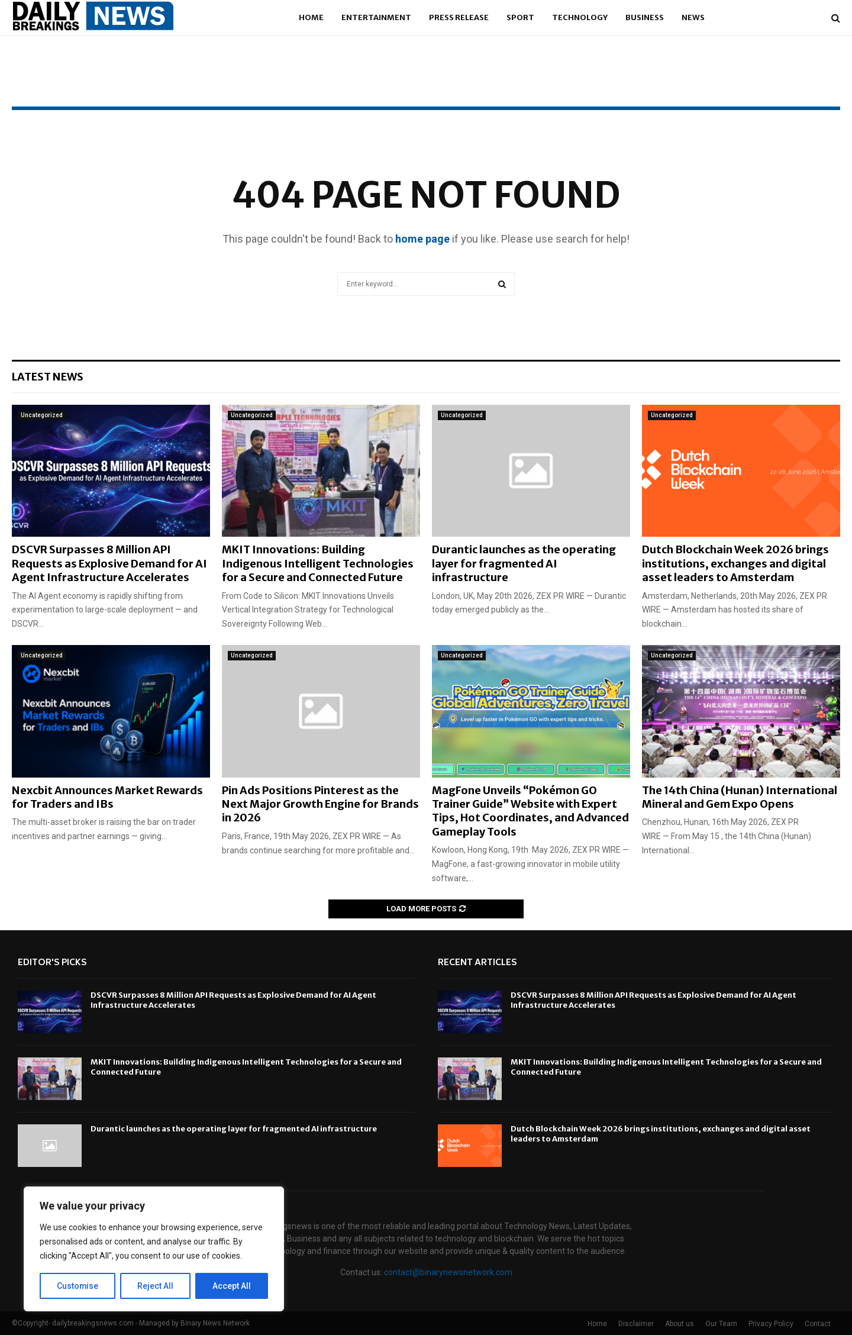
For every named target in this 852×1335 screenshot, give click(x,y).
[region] (154, 1249)
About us (679, 1324)
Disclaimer (636, 1324)
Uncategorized (42, 415)
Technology (580, 17)
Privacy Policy (770, 1324)
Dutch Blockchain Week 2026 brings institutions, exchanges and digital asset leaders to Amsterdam (735, 563)
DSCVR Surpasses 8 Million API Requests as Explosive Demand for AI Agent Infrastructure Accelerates (109, 563)
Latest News (47, 376)
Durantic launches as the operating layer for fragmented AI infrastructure (524, 563)
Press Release (459, 17)
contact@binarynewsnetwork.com (448, 1272)
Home (311, 17)
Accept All (231, 1286)
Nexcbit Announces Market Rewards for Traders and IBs (107, 797)
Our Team (721, 1324)
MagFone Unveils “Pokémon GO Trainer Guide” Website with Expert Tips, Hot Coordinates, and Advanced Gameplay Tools (530, 811)
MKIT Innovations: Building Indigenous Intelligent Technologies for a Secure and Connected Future (318, 563)
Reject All (156, 1286)
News (693, 17)
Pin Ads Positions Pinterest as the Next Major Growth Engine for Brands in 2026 (320, 804)
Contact (818, 1324)
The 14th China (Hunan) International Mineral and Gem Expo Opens (739, 797)
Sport (520, 17)
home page (422, 239)
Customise (78, 1286)
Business (644, 17)
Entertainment (376, 17)
